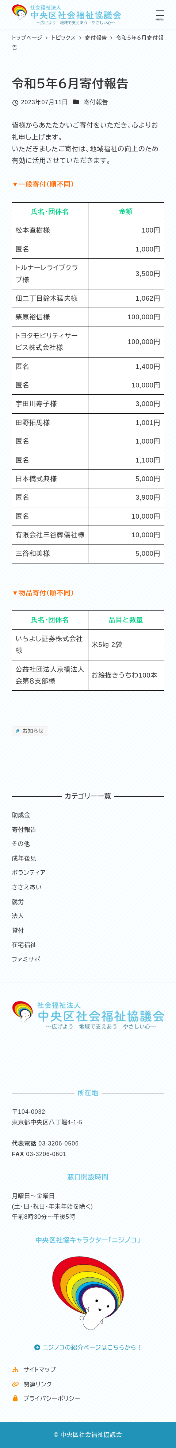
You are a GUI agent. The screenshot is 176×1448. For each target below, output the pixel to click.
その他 (21, 844)
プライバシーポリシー (46, 1399)
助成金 (21, 815)
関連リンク (32, 1384)
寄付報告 (96, 102)
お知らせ (32, 731)
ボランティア (29, 873)
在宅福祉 (24, 945)
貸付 (18, 931)
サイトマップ (34, 1370)
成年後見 (24, 858)
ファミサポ (26, 959)
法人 (18, 916)
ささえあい (27, 887)
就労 (18, 902)
